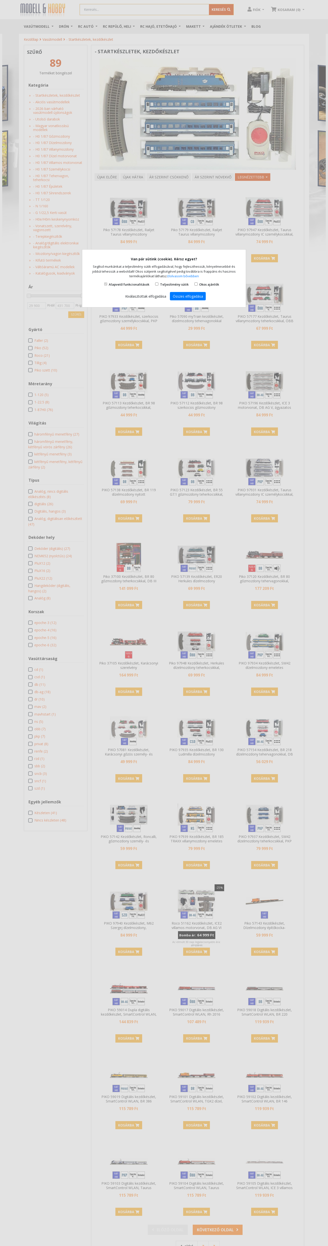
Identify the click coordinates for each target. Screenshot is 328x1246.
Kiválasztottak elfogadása (145, 296)
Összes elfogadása (188, 296)
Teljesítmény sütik (174, 284)
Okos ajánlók (209, 284)
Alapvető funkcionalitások (129, 284)
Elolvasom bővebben (183, 276)
